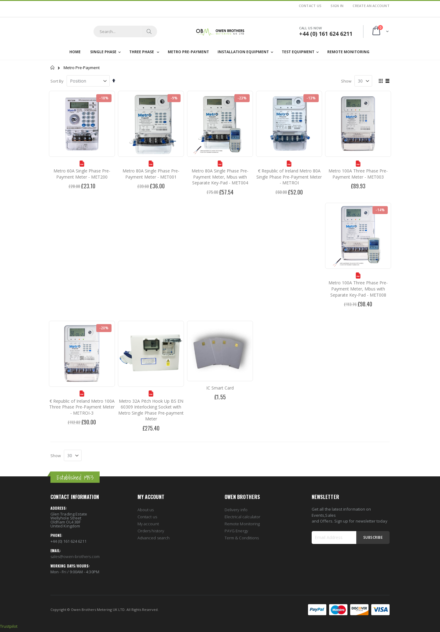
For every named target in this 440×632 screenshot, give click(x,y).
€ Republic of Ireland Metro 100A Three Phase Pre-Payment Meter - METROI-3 (82, 407)
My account (148, 524)
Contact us (147, 516)
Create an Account (371, 5)
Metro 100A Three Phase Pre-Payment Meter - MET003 (358, 174)
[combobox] (125, 31)
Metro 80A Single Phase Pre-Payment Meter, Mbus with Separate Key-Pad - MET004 (220, 177)
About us (146, 509)
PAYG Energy (236, 531)
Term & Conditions (242, 538)
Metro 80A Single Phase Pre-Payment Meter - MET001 (151, 174)
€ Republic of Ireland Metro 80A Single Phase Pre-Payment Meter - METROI (289, 177)
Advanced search (154, 538)
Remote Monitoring (242, 524)
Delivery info (236, 509)
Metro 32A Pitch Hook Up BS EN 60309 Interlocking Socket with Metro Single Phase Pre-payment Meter (151, 410)
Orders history (151, 531)
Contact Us (310, 5)
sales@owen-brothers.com (75, 556)
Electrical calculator (242, 516)
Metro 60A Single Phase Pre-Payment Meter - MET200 (81, 174)
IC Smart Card (220, 388)
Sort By (57, 81)
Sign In (337, 5)
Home (52, 67)
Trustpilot (8, 626)
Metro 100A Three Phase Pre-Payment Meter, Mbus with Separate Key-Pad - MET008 (358, 289)
